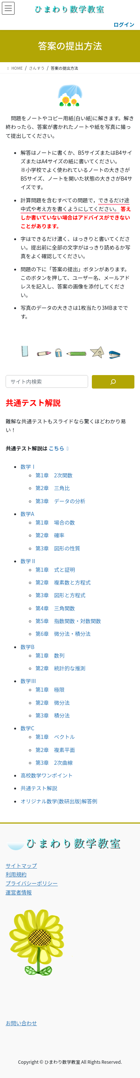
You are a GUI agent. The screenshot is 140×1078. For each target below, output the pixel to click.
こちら (60, 448)
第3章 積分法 (52, 715)
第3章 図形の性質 (57, 548)
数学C (27, 728)
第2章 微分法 (52, 702)
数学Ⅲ (28, 681)
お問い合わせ (21, 1023)
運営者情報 (19, 892)
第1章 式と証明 (55, 569)
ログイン (123, 24)
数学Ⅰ (28, 466)
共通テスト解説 (39, 788)
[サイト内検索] (113, 382)
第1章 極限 (50, 689)
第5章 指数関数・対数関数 (68, 621)
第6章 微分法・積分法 (63, 633)
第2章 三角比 (52, 488)
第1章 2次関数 (54, 475)
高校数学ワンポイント (47, 775)
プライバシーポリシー (32, 883)
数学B (27, 646)
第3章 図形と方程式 (60, 595)
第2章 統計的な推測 (60, 668)
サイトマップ (21, 865)
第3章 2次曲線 (54, 762)
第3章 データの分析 (60, 501)
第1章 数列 (50, 655)
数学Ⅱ (28, 561)
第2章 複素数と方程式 (63, 582)
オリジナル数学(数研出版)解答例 (59, 801)
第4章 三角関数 (55, 608)
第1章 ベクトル (55, 736)
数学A (27, 513)
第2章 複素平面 (55, 750)
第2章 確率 (50, 535)
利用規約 (16, 874)
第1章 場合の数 (55, 522)
